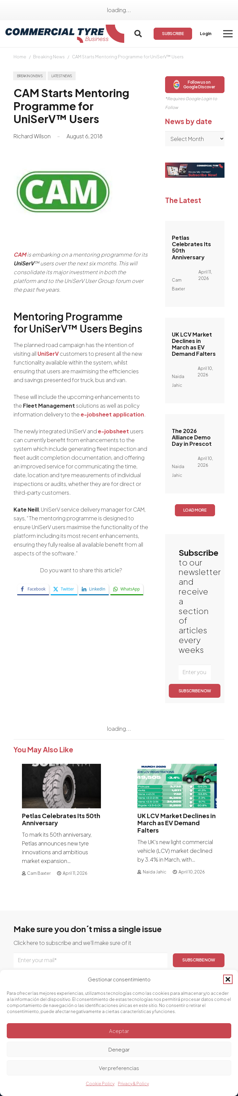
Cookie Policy (100, 1083)
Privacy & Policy (133, 1083)
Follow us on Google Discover (194, 84)
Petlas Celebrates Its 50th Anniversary (191, 247)
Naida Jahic (154, 871)
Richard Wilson (32, 136)
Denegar (119, 1049)
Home (20, 56)
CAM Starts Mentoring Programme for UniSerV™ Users (128, 56)
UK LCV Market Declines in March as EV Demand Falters (194, 344)
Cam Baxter (39, 873)
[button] (227, 979)
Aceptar (119, 1031)
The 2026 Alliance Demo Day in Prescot (192, 438)
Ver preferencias (119, 1068)
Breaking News (49, 56)
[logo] (64, 34)
